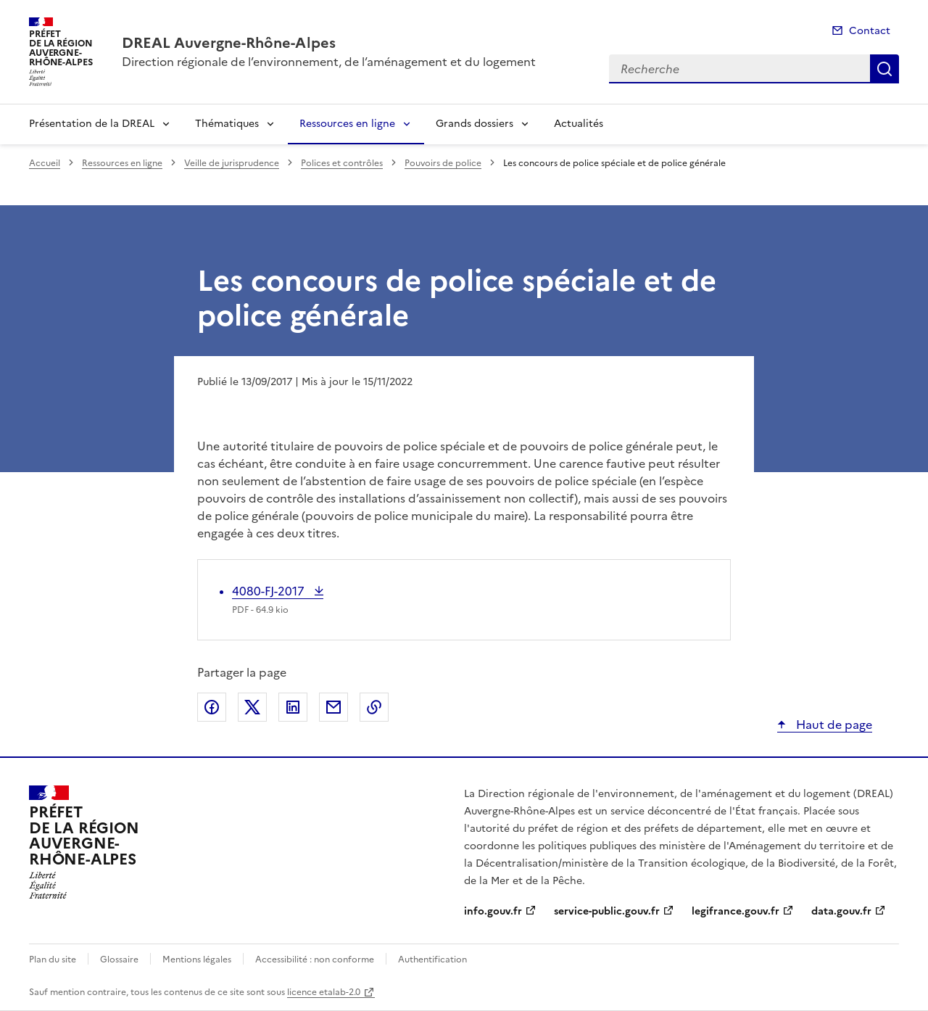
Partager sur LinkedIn (292, 707)
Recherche (884, 68)
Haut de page (832, 724)
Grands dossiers (474, 123)
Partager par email (333, 707)
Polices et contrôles (342, 163)
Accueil (44, 163)
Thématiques (227, 123)
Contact (869, 30)
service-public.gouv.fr (607, 911)
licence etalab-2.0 (323, 992)
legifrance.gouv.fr (735, 911)
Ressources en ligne (347, 123)
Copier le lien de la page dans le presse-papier (374, 707)
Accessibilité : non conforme (314, 959)
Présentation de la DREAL (91, 123)
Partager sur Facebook (211, 707)
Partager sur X (252, 707)
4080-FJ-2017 (269, 591)
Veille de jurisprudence (231, 163)
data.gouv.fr (841, 911)
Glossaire (119, 959)
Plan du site (52, 959)
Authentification (432, 959)
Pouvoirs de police (443, 163)
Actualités (578, 123)
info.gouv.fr (493, 911)
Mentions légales (196, 959)
